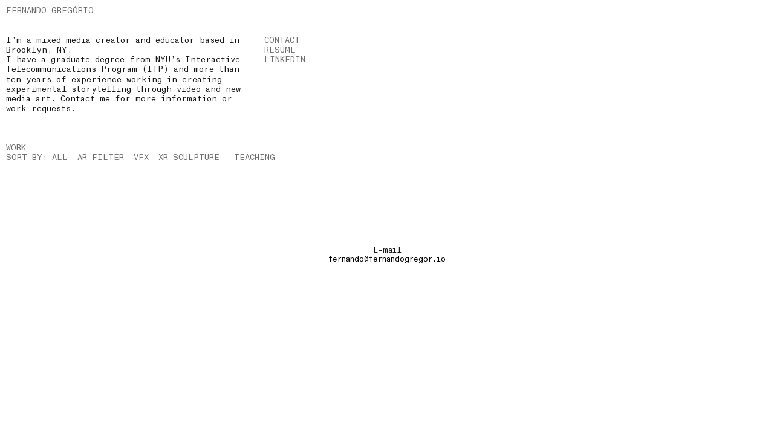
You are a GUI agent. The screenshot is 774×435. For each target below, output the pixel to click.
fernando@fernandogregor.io (387, 259)
